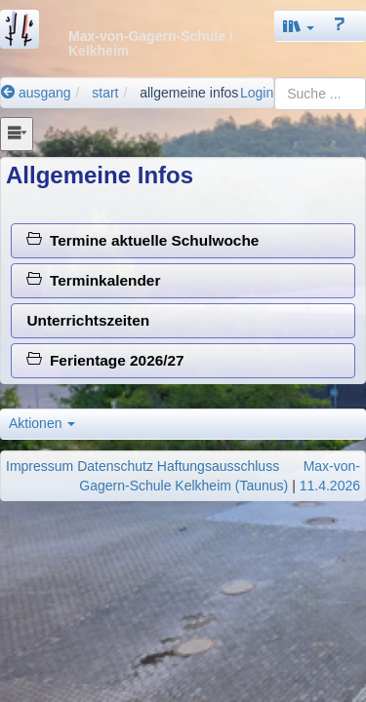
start (105, 92)
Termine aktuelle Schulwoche (142, 240)
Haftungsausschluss (218, 466)
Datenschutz (115, 466)
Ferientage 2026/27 (104, 360)
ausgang (36, 92)
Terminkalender (93, 280)
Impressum (39, 466)
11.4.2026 (330, 485)
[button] (298, 26)
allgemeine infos (189, 92)
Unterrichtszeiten (87, 320)
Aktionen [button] (42, 423)
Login (256, 92)
